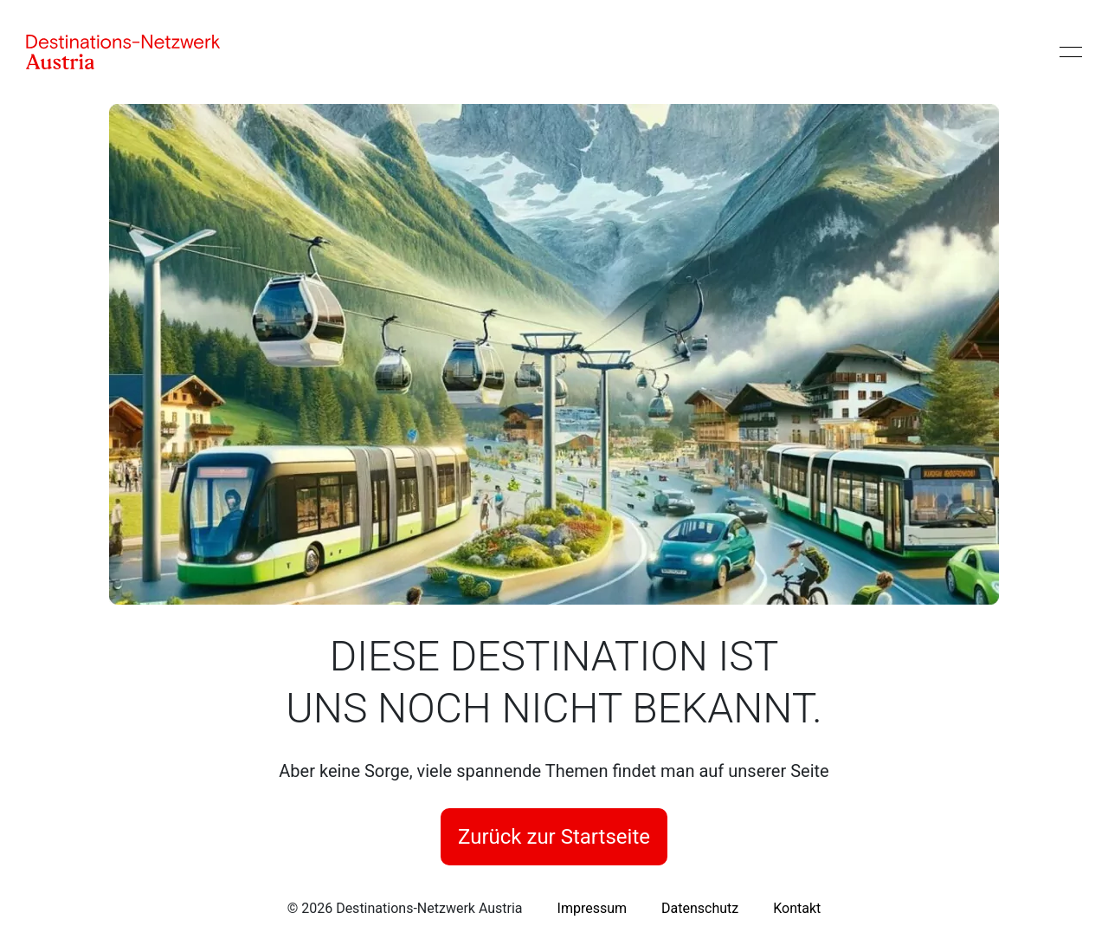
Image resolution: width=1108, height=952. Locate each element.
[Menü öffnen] (1071, 52)
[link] (592, 908)
